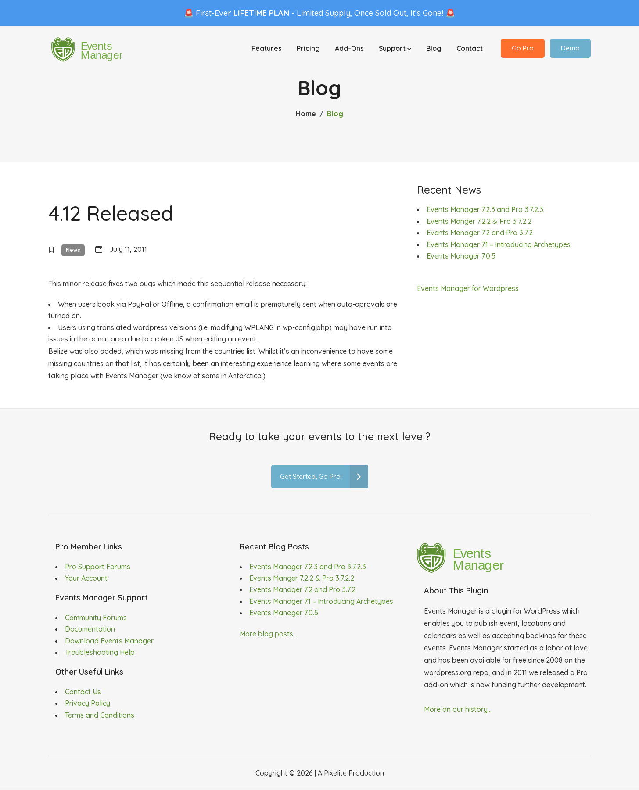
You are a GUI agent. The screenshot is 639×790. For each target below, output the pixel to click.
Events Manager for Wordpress (468, 288)
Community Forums (96, 617)
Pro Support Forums (97, 566)
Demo (570, 49)
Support (395, 49)
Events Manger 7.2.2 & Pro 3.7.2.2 (479, 221)
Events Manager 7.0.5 (461, 255)
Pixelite (335, 772)
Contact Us (83, 691)
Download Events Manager (109, 640)
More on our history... (458, 709)
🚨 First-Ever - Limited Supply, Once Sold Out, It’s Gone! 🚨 (319, 13)
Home (306, 113)
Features (266, 49)
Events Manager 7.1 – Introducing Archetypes (499, 244)
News (73, 250)
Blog (434, 49)
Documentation (90, 629)
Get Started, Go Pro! (324, 477)
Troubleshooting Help (100, 652)
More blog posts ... (269, 633)
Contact (469, 49)
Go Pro (523, 49)
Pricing (308, 49)
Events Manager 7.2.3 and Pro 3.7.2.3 (485, 209)
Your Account (86, 578)
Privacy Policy (87, 703)
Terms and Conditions (99, 715)
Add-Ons (349, 49)
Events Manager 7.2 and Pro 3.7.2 (480, 232)
